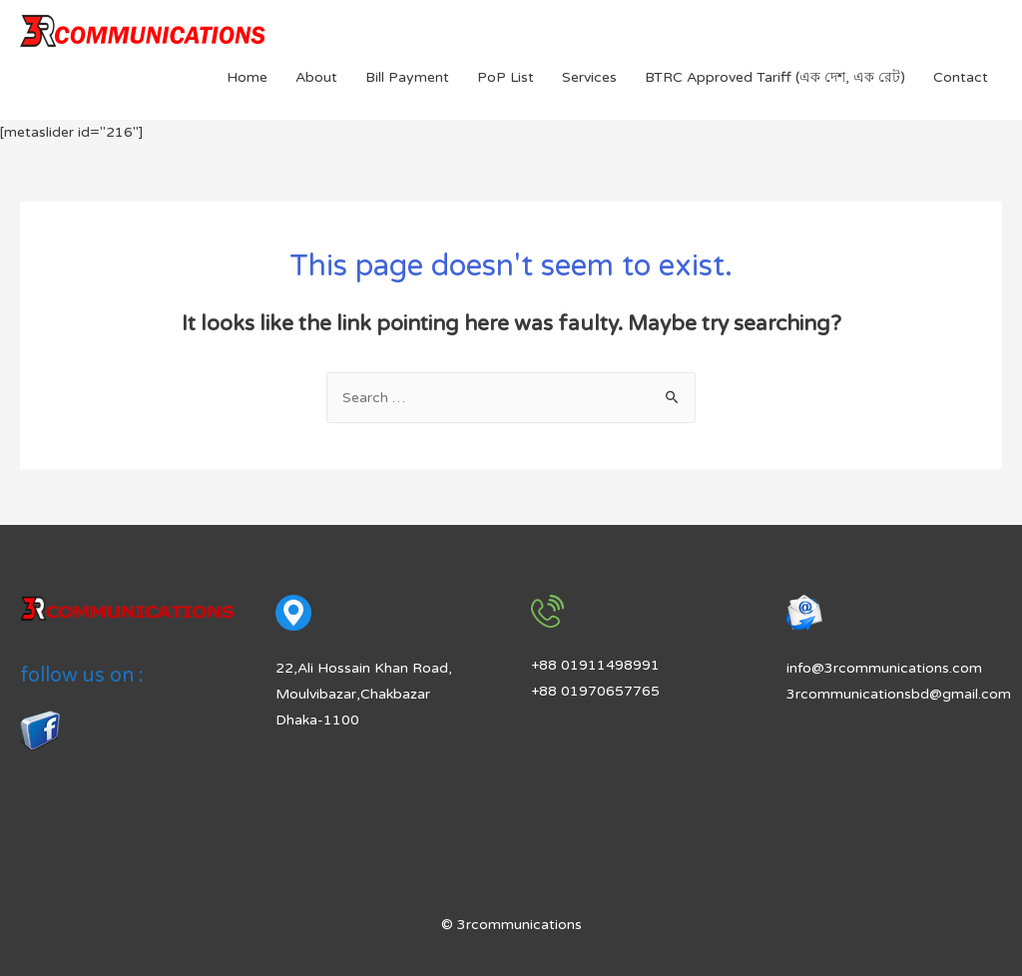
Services (589, 77)
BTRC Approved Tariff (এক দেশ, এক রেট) (775, 77)
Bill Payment (407, 77)
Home (247, 77)
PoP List (505, 77)
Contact (960, 77)
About (316, 77)
